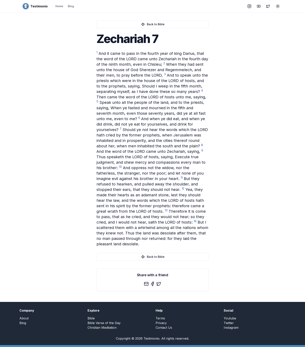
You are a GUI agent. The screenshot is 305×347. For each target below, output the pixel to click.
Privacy (161, 323)
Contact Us (164, 328)
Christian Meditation (102, 328)
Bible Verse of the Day (104, 323)
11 (182, 177)
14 (195, 221)
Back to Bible (153, 24)
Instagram (231, 328)
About (24, 318)
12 (183, 188)
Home (59, 6)
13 (166, 210)
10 (120, 167)
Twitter (229, 323)
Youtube (230, 318)
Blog (71, 6)
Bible (91, 318)
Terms (160, 318)
